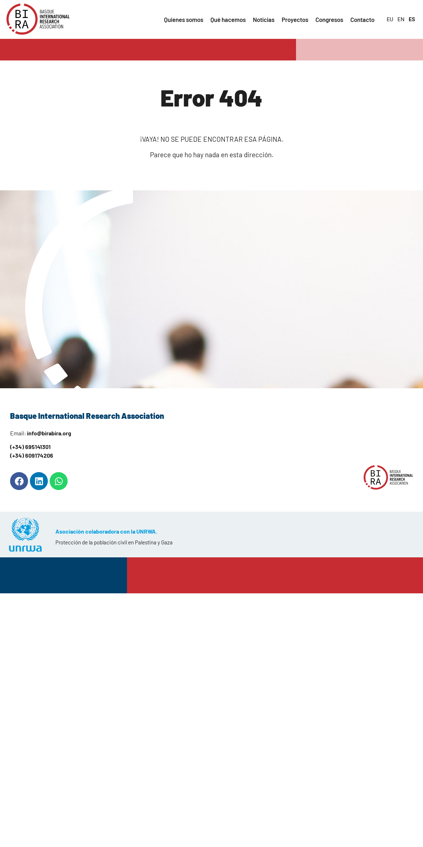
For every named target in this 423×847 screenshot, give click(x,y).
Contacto (362, 19)
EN (400, 19)
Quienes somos (183, 19)
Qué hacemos (228, 19)
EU (390, 19)
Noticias (263, 19)
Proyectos (295, 19)
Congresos (329, 19)
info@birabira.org (49, 433)
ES (412, 19)
